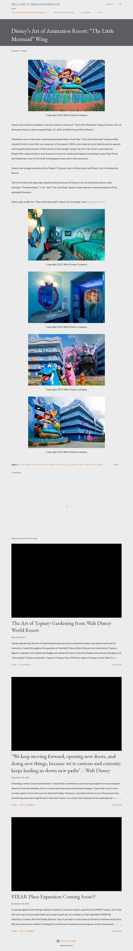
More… (100, 12)
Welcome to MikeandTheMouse (35, 4)
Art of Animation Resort (29, 465)
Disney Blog (86, 12)
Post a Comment (27, 805)
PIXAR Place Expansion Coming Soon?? (53, 896)
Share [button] (116, 465)
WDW (100, 465)
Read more (117, 665)
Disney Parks (55, 465)
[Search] (109, 4)
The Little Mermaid (70, 465)
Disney (45, 465)
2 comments (25, 665)
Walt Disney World (88, 465)
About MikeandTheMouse (63, 12)
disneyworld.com (95, 201)
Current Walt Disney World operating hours (28, 12)
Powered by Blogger (66, 941)
